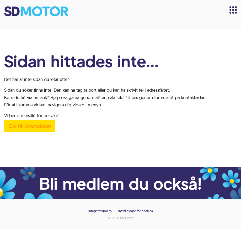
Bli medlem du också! (120, 183)
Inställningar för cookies (135, 211)
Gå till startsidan (29, 125)
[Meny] (233, 10)
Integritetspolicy (100, 211)
